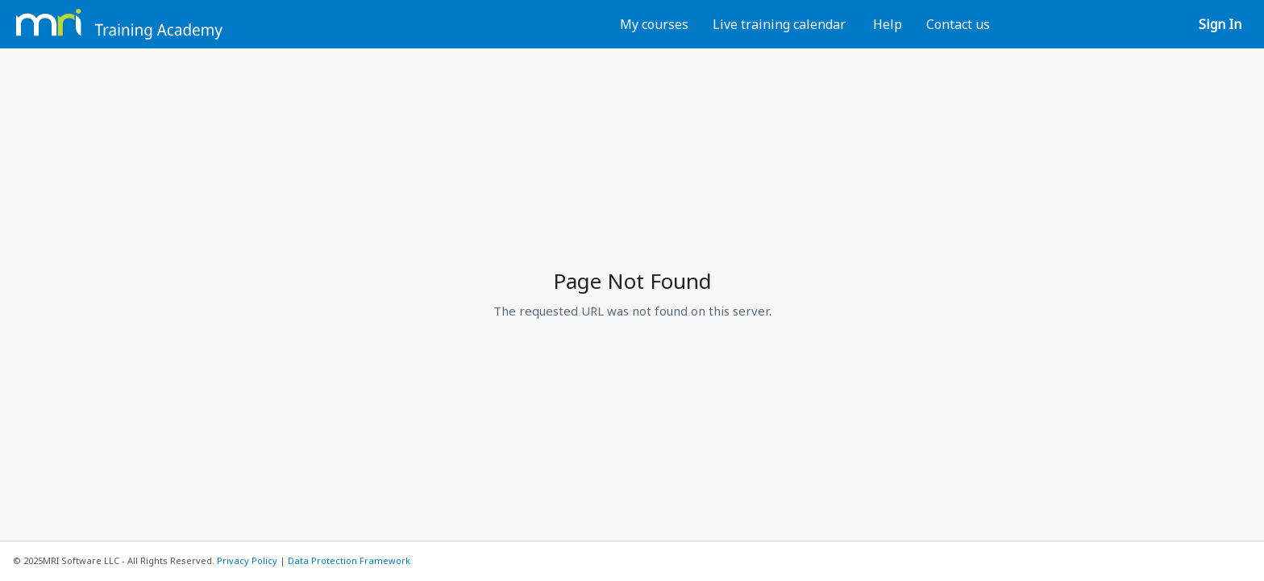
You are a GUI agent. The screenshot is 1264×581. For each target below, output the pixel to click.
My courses (654, 24)
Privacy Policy (247, 560)
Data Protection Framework (349, 560)
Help (887, 24)
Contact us (958, 24)
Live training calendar (779, 24)
